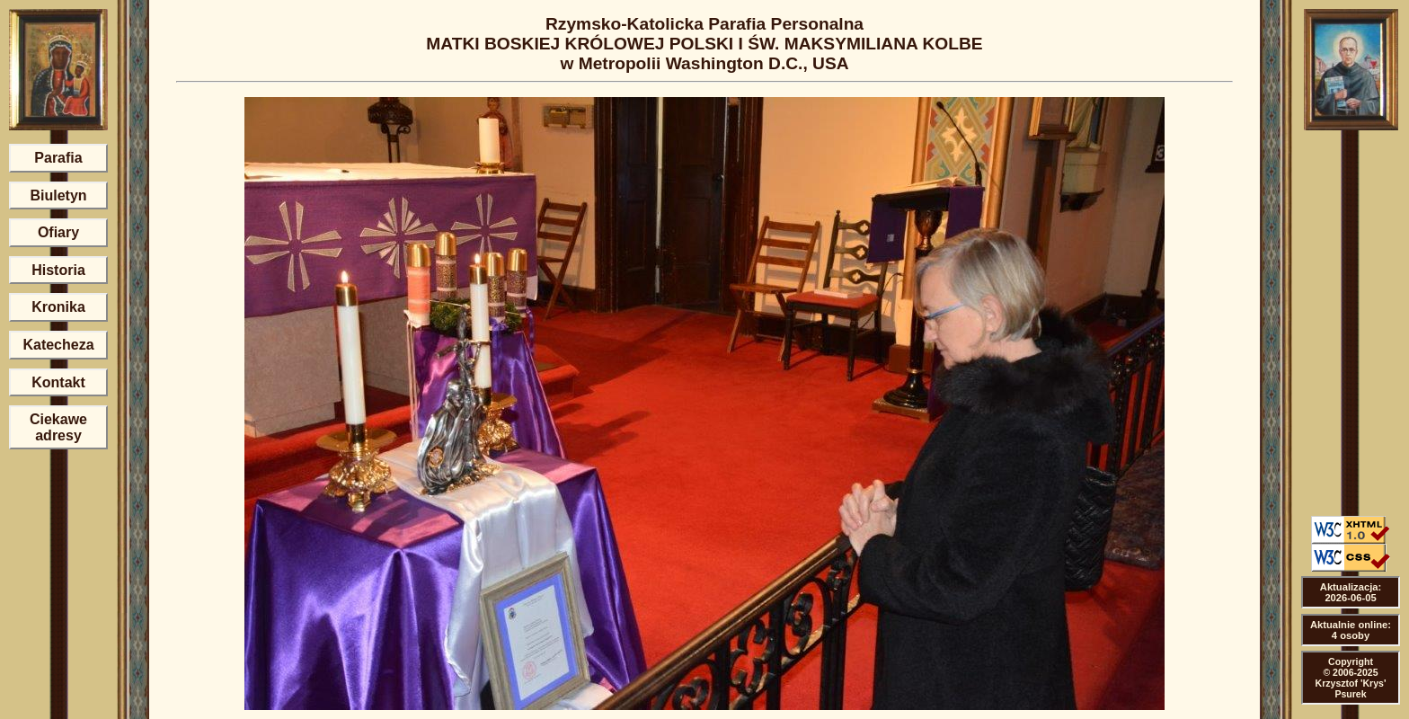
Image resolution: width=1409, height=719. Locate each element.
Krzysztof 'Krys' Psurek (1351, 688)
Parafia (58, 157)
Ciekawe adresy (58, 427)
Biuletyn (58, 195)
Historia (58, 270)
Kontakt (58, 382)
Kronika (58, 307)
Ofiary (58, 232)
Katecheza (57, 344)
